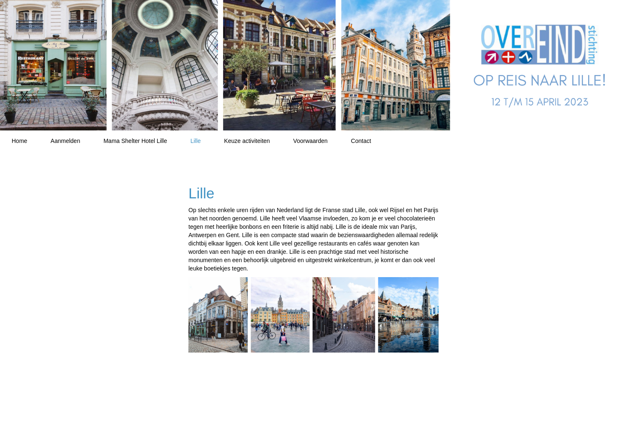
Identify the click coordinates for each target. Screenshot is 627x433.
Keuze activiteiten (247, 141)
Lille (196, 141)
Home (19, 141)
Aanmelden (65, 141)
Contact (361, 141)
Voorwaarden (310, 141)
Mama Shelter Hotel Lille (135, 141)
